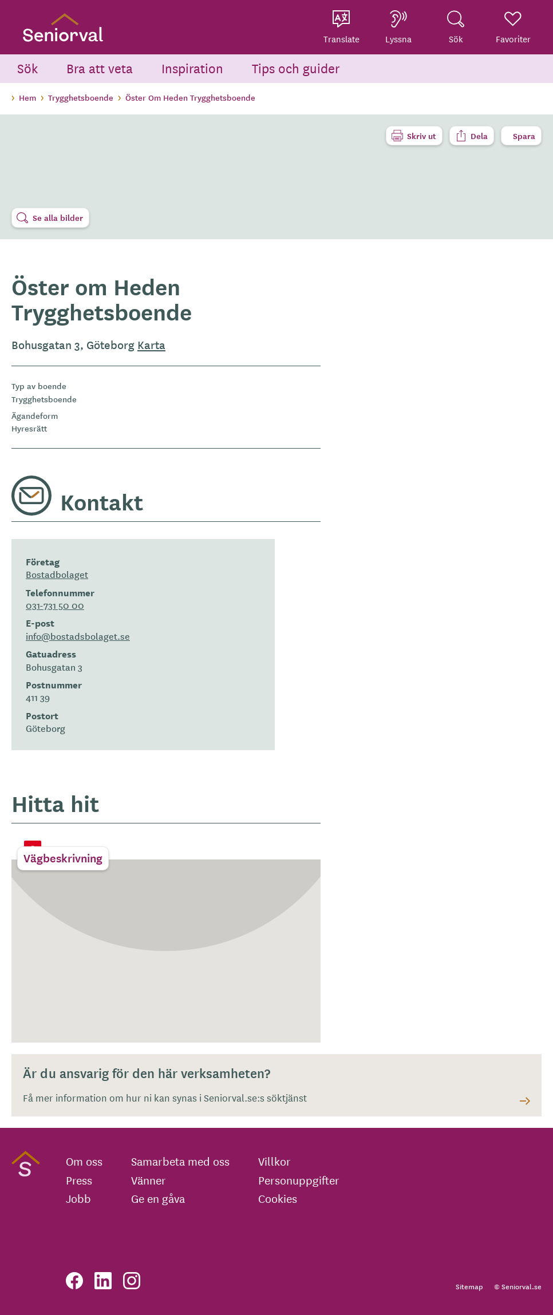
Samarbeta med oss (180, 1161)
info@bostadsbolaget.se (78, 636)
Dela (479, 135)
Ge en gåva (158, 1198)
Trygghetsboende (80, 97)
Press (79, 1180)
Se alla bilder (58, 217)
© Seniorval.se (518, 1286)
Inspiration (192, 68)
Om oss (84, 1161)
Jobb (78, 1198)
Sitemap (469, 1286)
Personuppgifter (298, 1180)
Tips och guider (296, 68)
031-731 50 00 (55, 605)
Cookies (277, 1198)
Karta (151, 344)
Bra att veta (99, 68)
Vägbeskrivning (62, 858)
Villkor (274, 1161)
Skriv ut (421, 135)
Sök (27, 68)
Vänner (148, 1180)
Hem (27, 97)
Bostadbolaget (57, 574)
